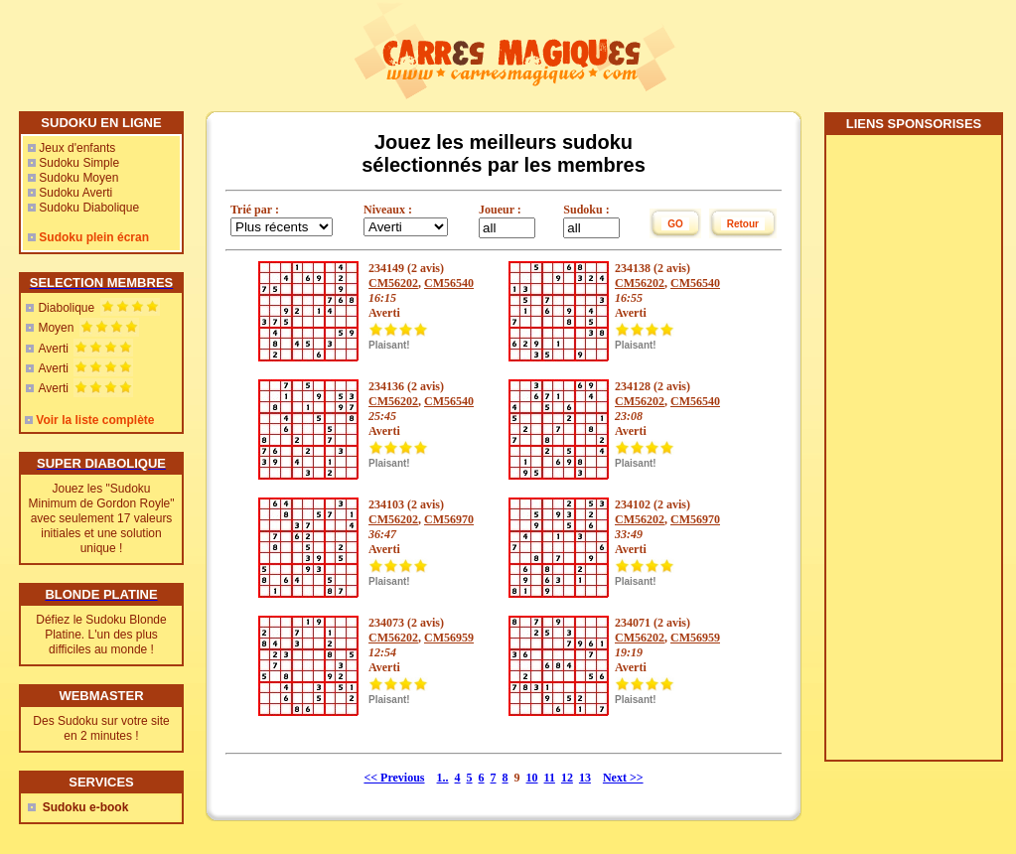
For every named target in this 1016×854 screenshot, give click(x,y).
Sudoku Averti (75, 193)
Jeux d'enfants (77, 148)
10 (532, 777)
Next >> (623, 777)
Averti (53, 349)
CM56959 (449, 637)
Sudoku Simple (79, 163)
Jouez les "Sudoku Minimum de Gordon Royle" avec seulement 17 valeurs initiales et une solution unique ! (102, 518)
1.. (443, 777)
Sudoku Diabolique (89, 207)
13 (585, 777)
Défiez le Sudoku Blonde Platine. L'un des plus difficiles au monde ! (101, 634)
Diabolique (66, 308)
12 (567, 777)
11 (549, 777)
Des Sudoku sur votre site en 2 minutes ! (101, 728)
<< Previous (393, 777)
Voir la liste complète (95, 420)
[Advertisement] (912, 455)
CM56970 (449, 519)
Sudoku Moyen (78, 178)
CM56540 (449, 283)
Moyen (55, 328)
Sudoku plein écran (94, 237)
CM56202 (393, 283)
